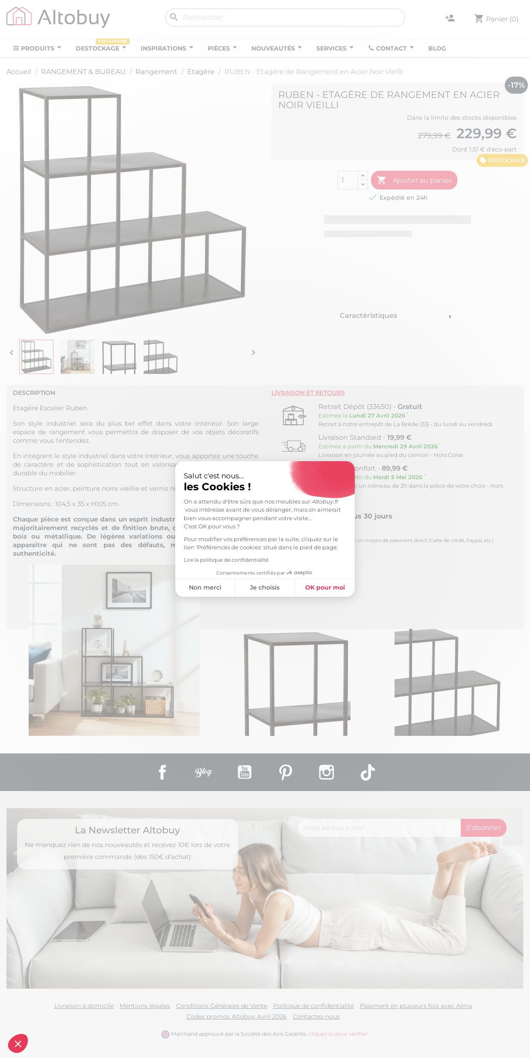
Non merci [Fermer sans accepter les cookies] (205, 587)
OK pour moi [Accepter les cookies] (325, 587)
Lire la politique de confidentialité (226, 560)
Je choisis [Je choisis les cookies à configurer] (265, 587)
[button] (18, 1043)
